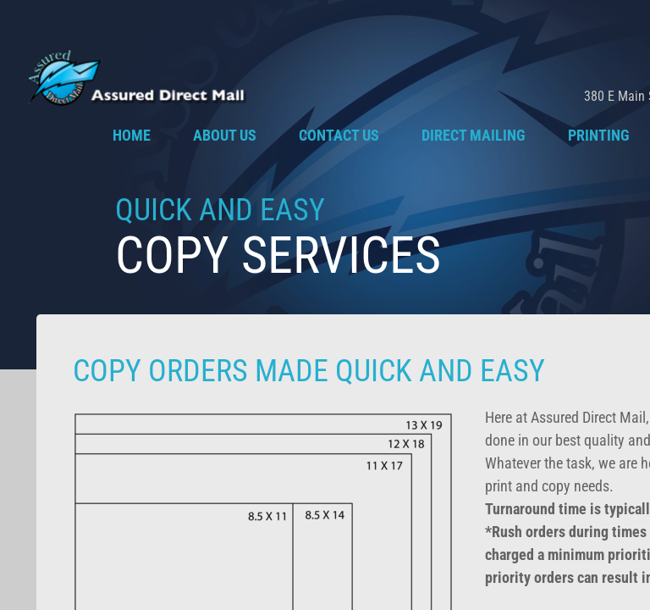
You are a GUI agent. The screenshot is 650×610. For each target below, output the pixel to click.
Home (132, 135)
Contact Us (339, 135)
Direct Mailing (473, 135)
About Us (224, 135)
